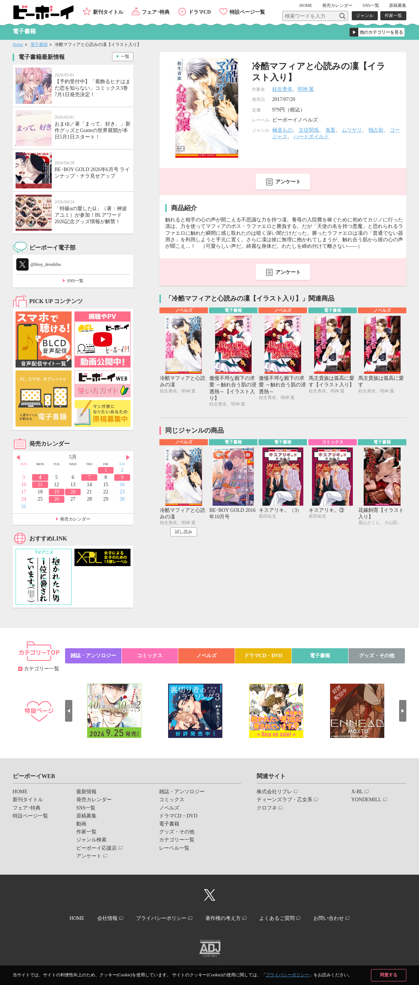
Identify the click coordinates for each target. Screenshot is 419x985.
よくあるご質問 (277, 918)
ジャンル (364, 15)
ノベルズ (206, 655)
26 (56, 499)
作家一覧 (393, 15)
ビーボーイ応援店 (96, 848)
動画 (81, 824)
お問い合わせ (328, 918)
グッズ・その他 (376, 655)
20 (73, 491)
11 (40, 484)
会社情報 (107, 918)
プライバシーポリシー (287, 974)
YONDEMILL (366, 799)
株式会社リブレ (274, 791)
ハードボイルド (311, 136)
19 (56, 491)
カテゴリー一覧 (41, 668)
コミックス (149, 655)
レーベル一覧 (174, 848)
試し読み (183, 531)
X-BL (357, 791)
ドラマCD (199, 12)
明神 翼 (306, 89)
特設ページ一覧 (247, 12)
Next (128, 457)
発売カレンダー (75, 519)
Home (18, 44)
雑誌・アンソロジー (93, 655)
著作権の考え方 (223, 918)
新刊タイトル (108, 12)
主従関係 (309, 130)
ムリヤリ (352, 130)
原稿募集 (397, 5)
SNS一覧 (371, 5)
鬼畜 (330, 130)
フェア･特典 (156, 12)
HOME (305, 5)
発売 (337, 5)
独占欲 (376, 130)
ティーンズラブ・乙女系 (284, 799)
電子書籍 (39, 44)
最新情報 (86, 791)
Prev (18, 457)
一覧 (125, 56)
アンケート (288, 181)
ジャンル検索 (91, 839)
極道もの (282, 130)
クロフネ (267, 808)
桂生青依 (282, 89)
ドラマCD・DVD (263, 655)
